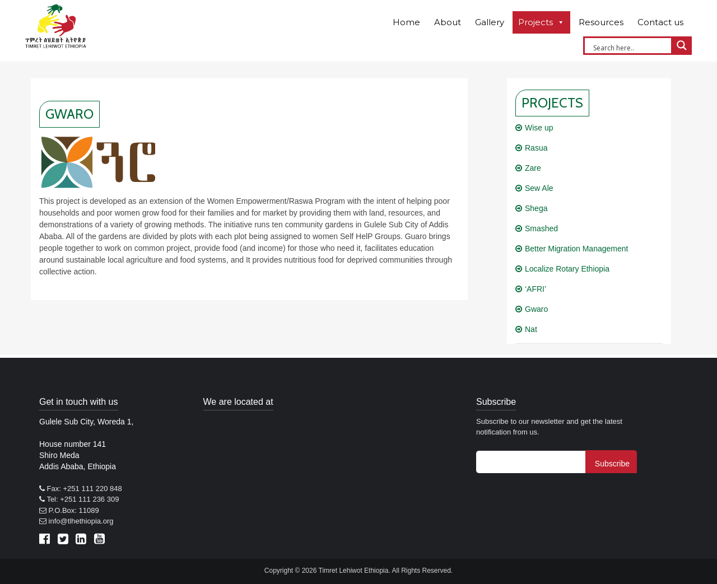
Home (406, 22)
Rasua (536, 147)
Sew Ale (539, 188)
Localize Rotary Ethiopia (567, 268)
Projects (535, 22)
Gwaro (536, 309)
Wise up (539, 127)
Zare (533, 167)
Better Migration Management (576, 248)
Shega (536, 208)
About (447, 22)
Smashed (541, 228)
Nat (531, 329)
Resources (601, 22)
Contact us (660, 22)
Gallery (489, 22)
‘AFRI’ (535, 288)
